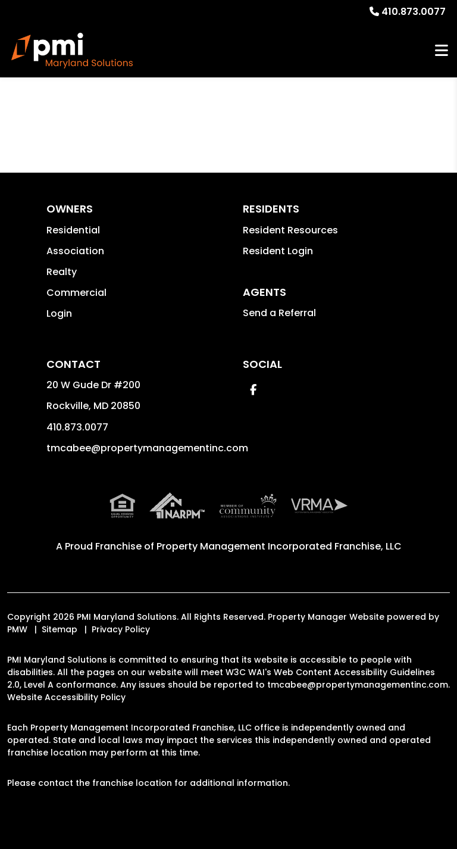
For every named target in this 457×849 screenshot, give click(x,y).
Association (75, 251)
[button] (253, 389)
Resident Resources (290, 230)
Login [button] (59, 313)
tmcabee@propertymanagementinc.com (147, 448)
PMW (17, 629)
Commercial (76, 292)
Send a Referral (279, 313)
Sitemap (59, 629)
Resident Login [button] (278, 251)
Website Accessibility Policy (66, 697)
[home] (72, 50)
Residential (73, 230)
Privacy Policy (121, 629)
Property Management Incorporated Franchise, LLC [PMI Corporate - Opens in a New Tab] (279, 546)
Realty (61, 272)
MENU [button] (441, 50)
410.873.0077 (413, 11)
